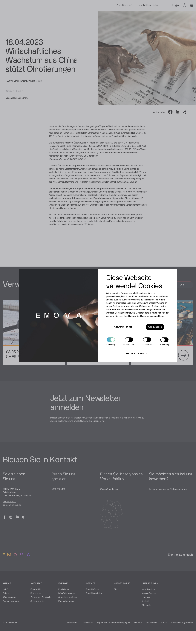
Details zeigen (135, 354)
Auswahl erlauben (122, 327)
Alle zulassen (154, 327)
